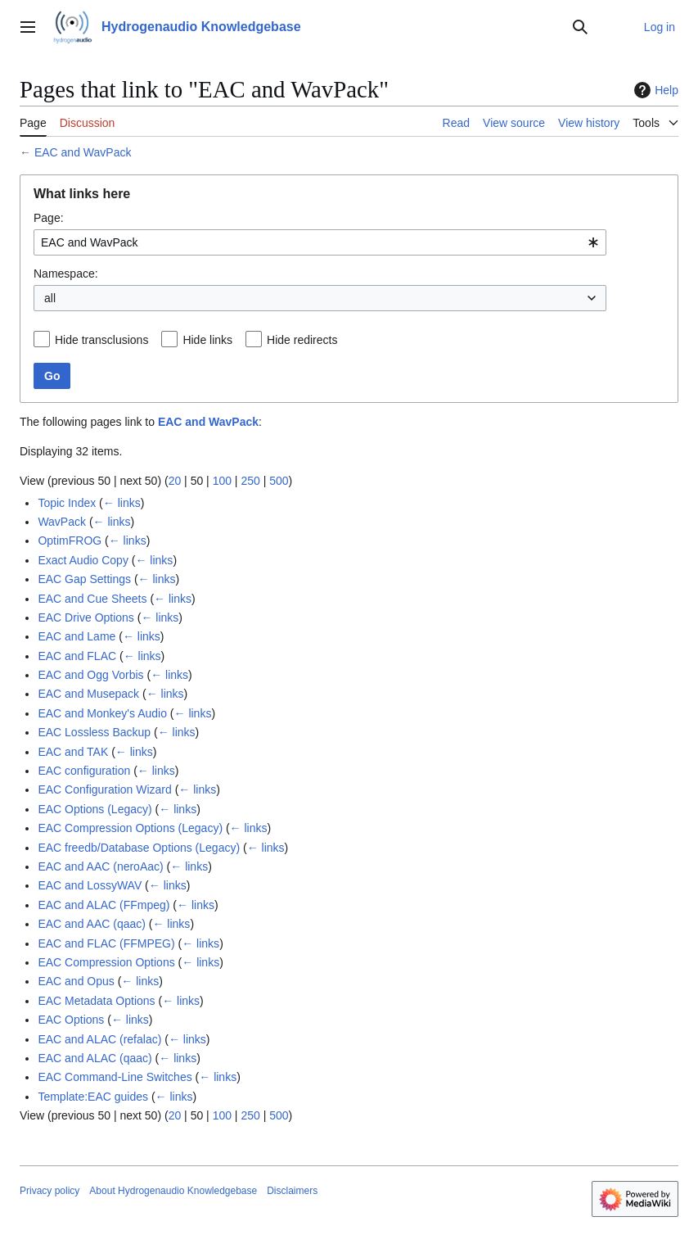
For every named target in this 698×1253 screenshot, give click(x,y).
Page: (49, 217)
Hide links (207, 339)
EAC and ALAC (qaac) (94, 1058)
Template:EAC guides (93, 1096)
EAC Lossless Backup (94, 732)
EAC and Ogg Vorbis (90, 674)
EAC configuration (84, 770)
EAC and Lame (76, 636)
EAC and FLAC (77, 656)
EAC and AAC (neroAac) (100, 866)
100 (222, 480)
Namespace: (66, 273)
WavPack (62, 521)
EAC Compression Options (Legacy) (130, 828)
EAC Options (71, 1019)
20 (175, 480)
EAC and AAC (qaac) (92, 923)
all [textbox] (50, 298)
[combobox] (320, 242)
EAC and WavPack (83, 152)
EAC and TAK (73, 751)
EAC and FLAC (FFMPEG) (106, 943)
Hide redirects (302, 339)
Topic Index (67, 502)
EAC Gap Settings (84, 579)
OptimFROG (69, 540)
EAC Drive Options (85, 617)
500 (278, 480)
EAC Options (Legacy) (94, 809)
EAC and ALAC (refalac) (99, 1039)
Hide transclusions (101, 339)
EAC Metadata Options (96, 1000)
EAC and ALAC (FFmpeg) (103, 904)
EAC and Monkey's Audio (102, 713)
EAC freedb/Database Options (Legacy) (139, 847)
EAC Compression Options (106, 962)
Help (654, 90)
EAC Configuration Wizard (104, 789)
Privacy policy (49, 1190)
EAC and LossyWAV (90, 885)
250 (250, 480)
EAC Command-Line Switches (114, 1076)
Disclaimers (292, 1190)
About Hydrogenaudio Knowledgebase (173, 1190)
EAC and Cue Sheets (92, 598)
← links (122, 502)
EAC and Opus (76, 981)
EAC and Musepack (88, 693)
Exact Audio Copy (83, 560)
